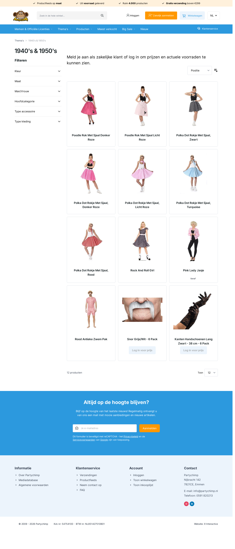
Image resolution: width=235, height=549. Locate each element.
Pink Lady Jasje (193, 270)
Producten (84, 29)
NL (214, 15)
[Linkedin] (192, 503)
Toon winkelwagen (143, 480)
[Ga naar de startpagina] (21, 15)
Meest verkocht (107, 29)
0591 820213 (204, 495)
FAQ (80, 490)
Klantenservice (207, 28)
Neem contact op (89, 485)
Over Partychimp (27, 475)
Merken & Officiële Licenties (33, 29)
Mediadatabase (26, 480)
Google (104, 439)
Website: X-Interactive (206, 523)
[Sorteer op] (200, 70)
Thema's (64, 29)
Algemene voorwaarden (31, 485)
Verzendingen (86, 475)
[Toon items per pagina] (211, 372)
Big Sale (128, 29)
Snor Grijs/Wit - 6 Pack (142, 339)
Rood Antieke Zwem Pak (91, 339)
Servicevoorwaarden (84, 439)
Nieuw (144, 29)
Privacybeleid (131, 436)
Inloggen (136, 475)
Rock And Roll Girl (142, 270)
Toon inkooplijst (141, 485)
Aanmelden (150, 428)
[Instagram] (186, 503)
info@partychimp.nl (205, 491)
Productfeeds (86, 480)
